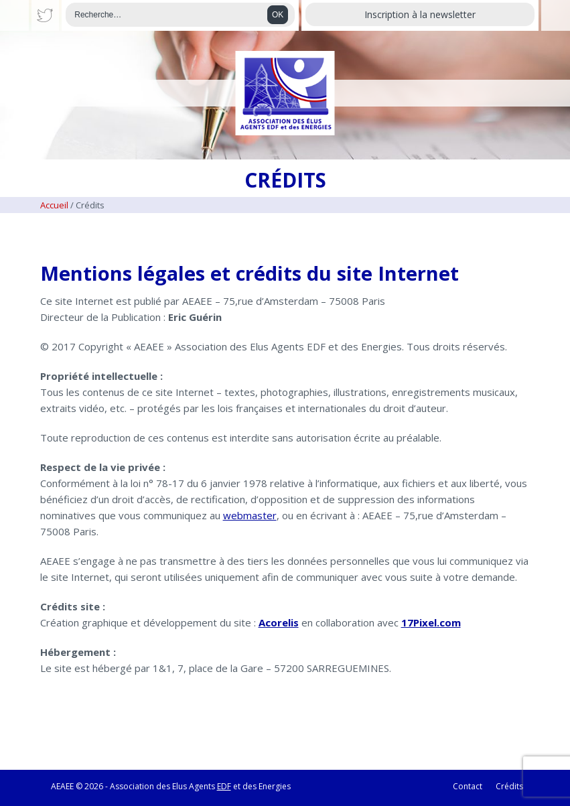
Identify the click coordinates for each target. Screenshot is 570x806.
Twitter (45, 15)
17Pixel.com (431, 622)
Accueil (54, 205)
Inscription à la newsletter (420, 14)
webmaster (250, 515)
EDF (224, 786)
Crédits (509, 786)
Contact (467, 786)
